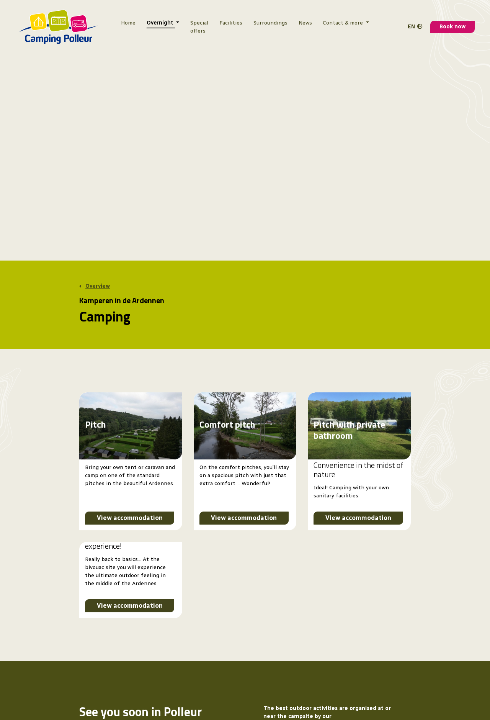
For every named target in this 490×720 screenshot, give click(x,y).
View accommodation (130, 518)
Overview (97, 286)
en (411, 26)
